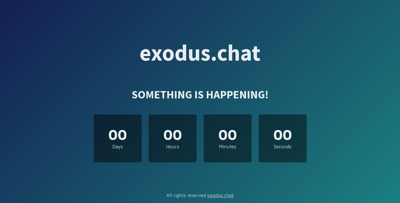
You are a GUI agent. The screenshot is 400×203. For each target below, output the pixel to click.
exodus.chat (220, 195)
